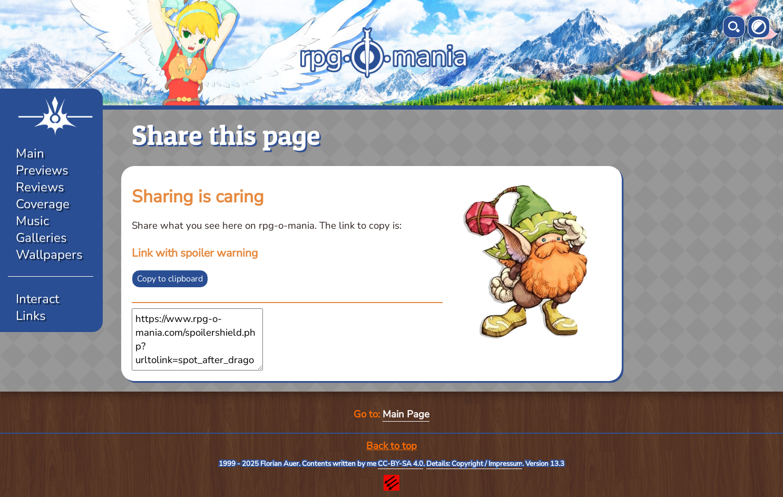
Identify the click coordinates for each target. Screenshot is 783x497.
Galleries (41, 237)
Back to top (391, 446)
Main (30, 153)
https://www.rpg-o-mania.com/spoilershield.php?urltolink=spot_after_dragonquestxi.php (197, 339)
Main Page (406, 414)
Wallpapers (49, 254)
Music (32, 220)
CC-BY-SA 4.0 (400, 464)
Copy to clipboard (170, 279)
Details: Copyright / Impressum (474, 464)
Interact (37, 298)
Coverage (43, 204)
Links (31, 315)
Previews (42, 170)
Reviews (40, 187)
